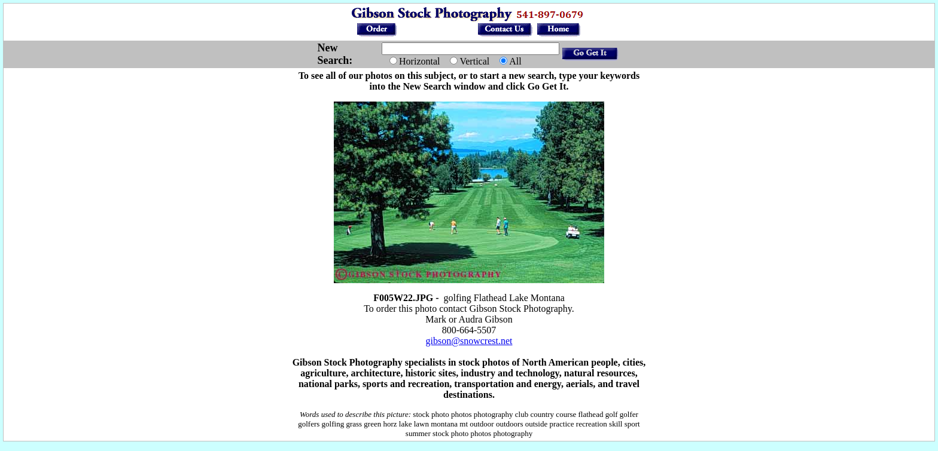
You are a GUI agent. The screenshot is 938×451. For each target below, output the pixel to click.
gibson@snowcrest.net (469, 341)
